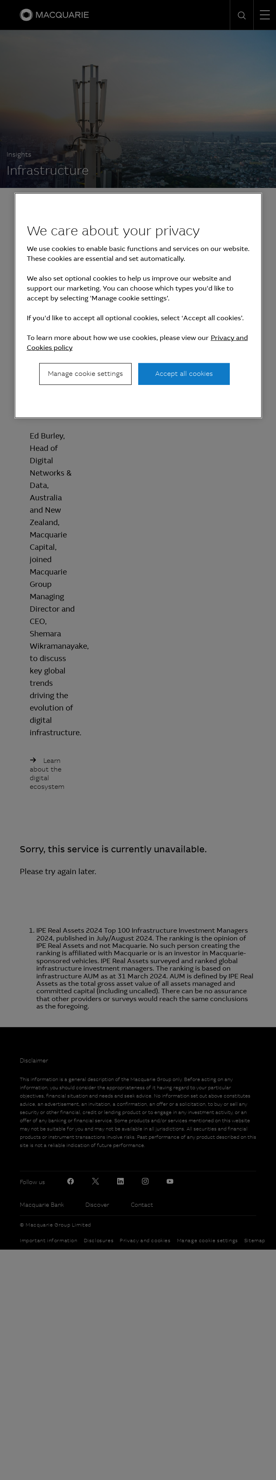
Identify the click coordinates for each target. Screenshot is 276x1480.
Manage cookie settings (85, 373)
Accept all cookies (184, 373)
